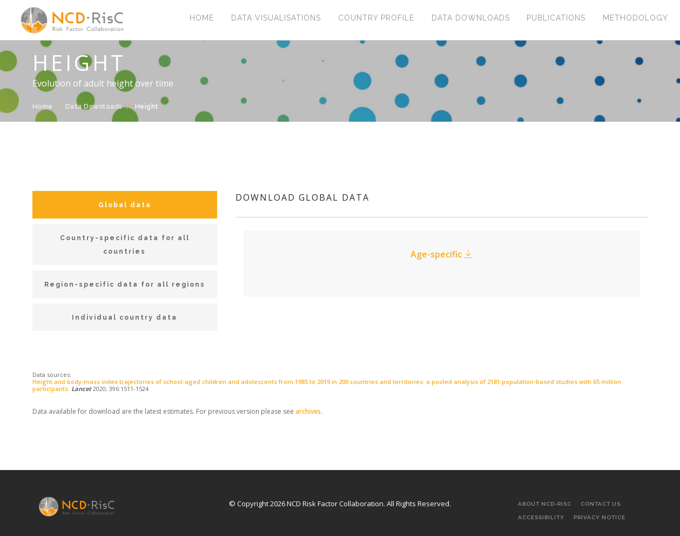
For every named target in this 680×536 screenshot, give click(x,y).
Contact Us (601, 504)
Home (201, 19)
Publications (556, 19)
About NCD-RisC (544, 504)
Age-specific (441, 254)
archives (308, 411)
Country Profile (376, 19)
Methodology (635, 19)
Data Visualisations (275, 19)
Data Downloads (470, 19)
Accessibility (541, 517)
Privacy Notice (599, 517)
